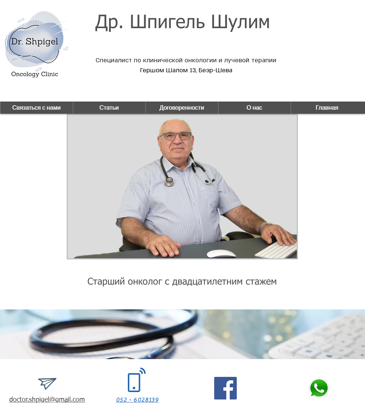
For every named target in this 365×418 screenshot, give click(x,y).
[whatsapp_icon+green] (319, 388)
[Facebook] (225, 388)
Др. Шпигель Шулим (182, 23)
